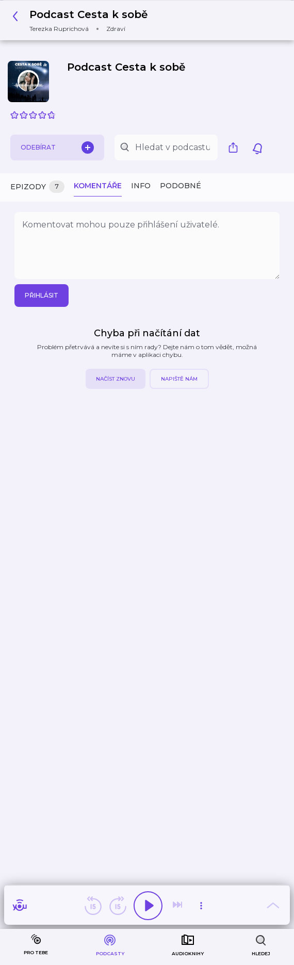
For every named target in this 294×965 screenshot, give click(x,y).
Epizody (37, 187)
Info (141, 185)
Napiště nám (179, 378)
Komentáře (98, 185)
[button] (83, 20)
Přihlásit (41, 295)
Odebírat (57, 147)
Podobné (180, 185)
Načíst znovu (115, 378)
